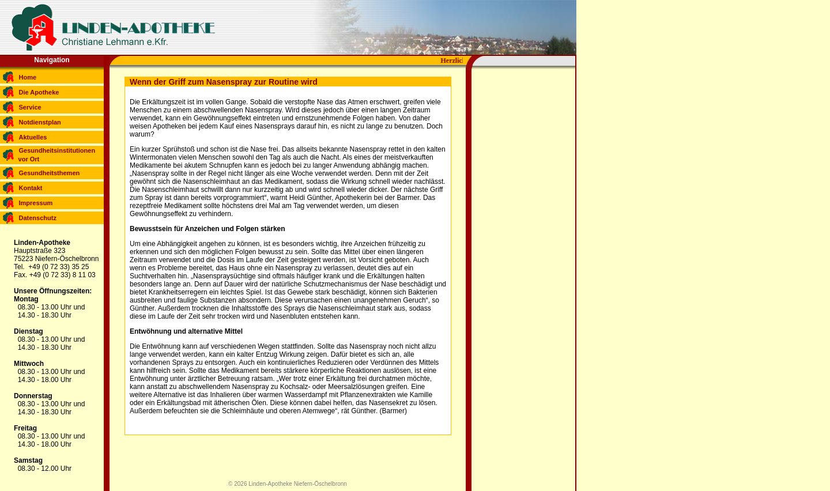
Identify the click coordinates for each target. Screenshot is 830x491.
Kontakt (31, 187)
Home (28, 77)
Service (30, 107)
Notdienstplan (40, 122)
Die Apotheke (39, 92)
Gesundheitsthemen (49, 172)
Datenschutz (37, 217)
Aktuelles (33, 137)
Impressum (36, 202)
